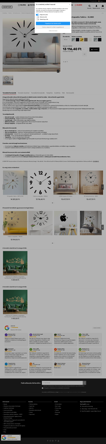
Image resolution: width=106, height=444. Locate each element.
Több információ (53, 30)
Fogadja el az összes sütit (53, 23)
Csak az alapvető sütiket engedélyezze (53, 27)
